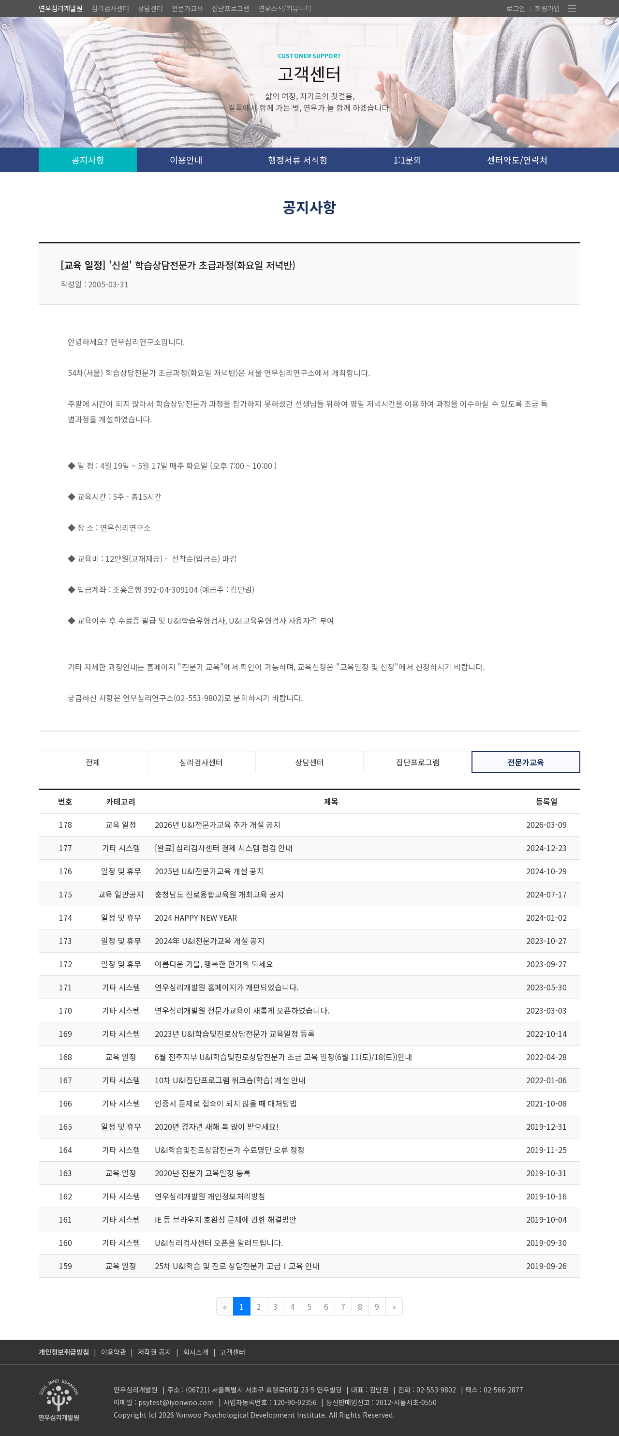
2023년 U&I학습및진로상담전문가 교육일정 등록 (235, 1033)
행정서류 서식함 (298, 159)
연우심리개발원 (61, 8)
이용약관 (113, 1352)
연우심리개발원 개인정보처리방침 (210, 1196)
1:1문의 (407, 159)
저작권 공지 (154, 1352)
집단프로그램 (231, 8)
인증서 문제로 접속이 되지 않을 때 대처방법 (226, 1103)
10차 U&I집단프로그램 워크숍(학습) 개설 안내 (230, 1080)
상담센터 (150, 8)
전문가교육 (187, 8)
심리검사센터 (110, 8)
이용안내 (186, 159)
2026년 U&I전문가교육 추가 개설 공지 (217, 824)
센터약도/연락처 (517, 159)
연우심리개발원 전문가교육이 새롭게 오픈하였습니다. (242, 1010)
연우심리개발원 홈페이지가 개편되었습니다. (226, 987)
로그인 (515, 8)
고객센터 (232, 1352)
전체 (93, 762)
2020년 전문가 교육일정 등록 (203, 1173)
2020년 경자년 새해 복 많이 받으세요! (217, 1126)
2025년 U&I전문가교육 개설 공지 (209, 871)
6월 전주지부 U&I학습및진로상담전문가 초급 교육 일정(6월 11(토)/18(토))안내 (283, 1056)
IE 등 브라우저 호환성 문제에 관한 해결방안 (225, 1219)
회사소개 (195, 1352)
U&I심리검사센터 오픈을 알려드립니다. (219, 1242)
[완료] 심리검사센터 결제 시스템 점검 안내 (224, 847)
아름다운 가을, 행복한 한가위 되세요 (214, 964)
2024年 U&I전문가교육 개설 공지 (210, 940)
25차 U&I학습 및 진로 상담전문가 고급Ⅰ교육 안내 (237, 1265)
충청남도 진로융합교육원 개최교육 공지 (219, 894)
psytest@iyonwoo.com (176, 1402)
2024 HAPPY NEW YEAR (196, 917)
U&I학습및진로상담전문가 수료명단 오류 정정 (230, 1149)
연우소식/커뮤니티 (284, 8)
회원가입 (547, 8)
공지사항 (88, 159)
